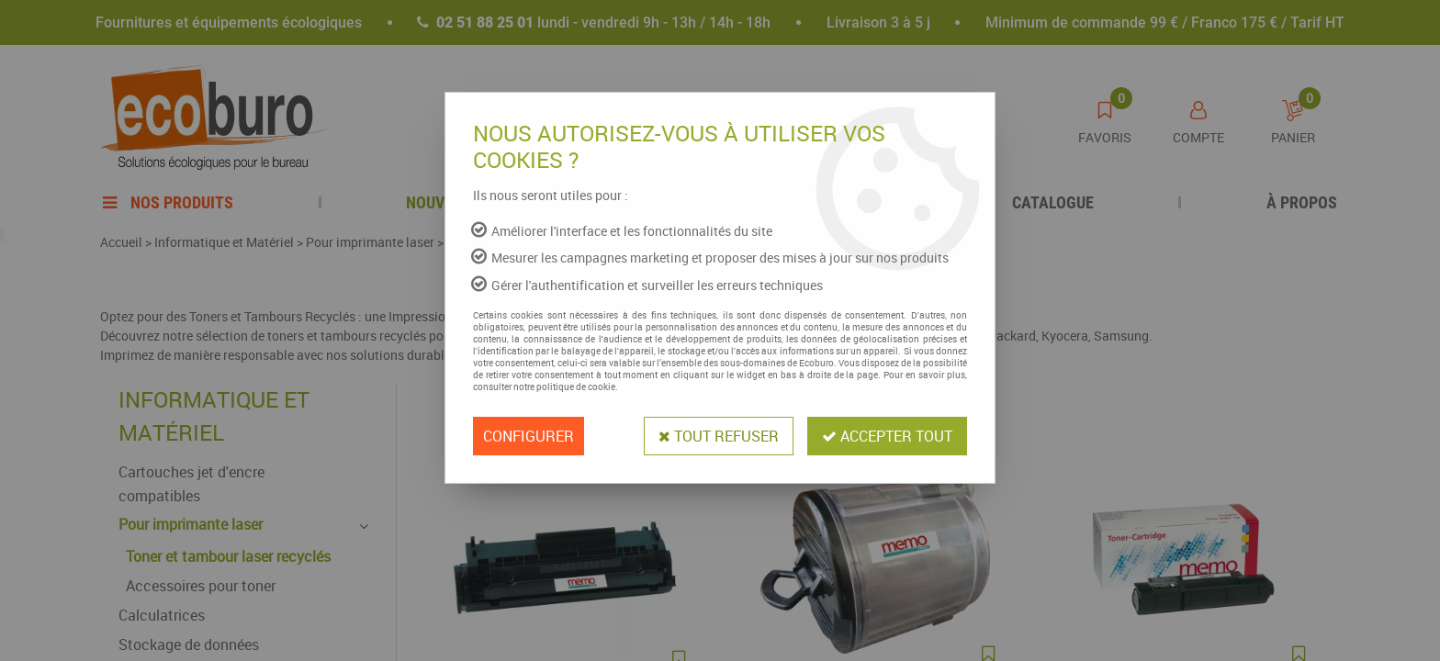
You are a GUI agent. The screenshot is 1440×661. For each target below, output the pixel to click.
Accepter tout (887, 436)
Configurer (528, 436)
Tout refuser (718, 436)
